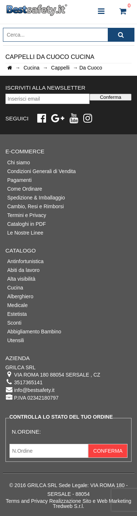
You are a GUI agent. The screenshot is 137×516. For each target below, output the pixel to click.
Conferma (110, 97)
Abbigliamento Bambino (34, 331)
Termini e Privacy (26, 215)
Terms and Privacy (27, 501)
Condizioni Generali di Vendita (41, 171)
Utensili (15, 340)
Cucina (15, 288)
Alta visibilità (21, 279)
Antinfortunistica (25, 261)
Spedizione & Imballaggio (36, 198)
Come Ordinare (24, 189)
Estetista (17, 314)
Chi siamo (18, 162)
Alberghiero (20, 296)
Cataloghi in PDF (26, 224)
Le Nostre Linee (25, 233)
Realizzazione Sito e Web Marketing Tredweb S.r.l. (90, 503)
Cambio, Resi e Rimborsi (35, 206)
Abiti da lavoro (23, 270)
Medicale (17, 305)
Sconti (14, 323)
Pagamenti (19, 180)
